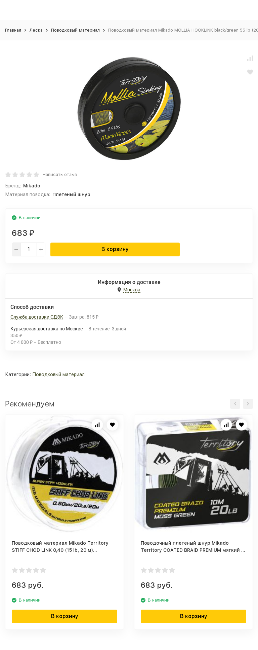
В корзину (115, 249)
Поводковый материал (75, 30)
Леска (36, 30)
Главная (13, 30)
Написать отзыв (60, 174)
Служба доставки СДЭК (36, 317)
